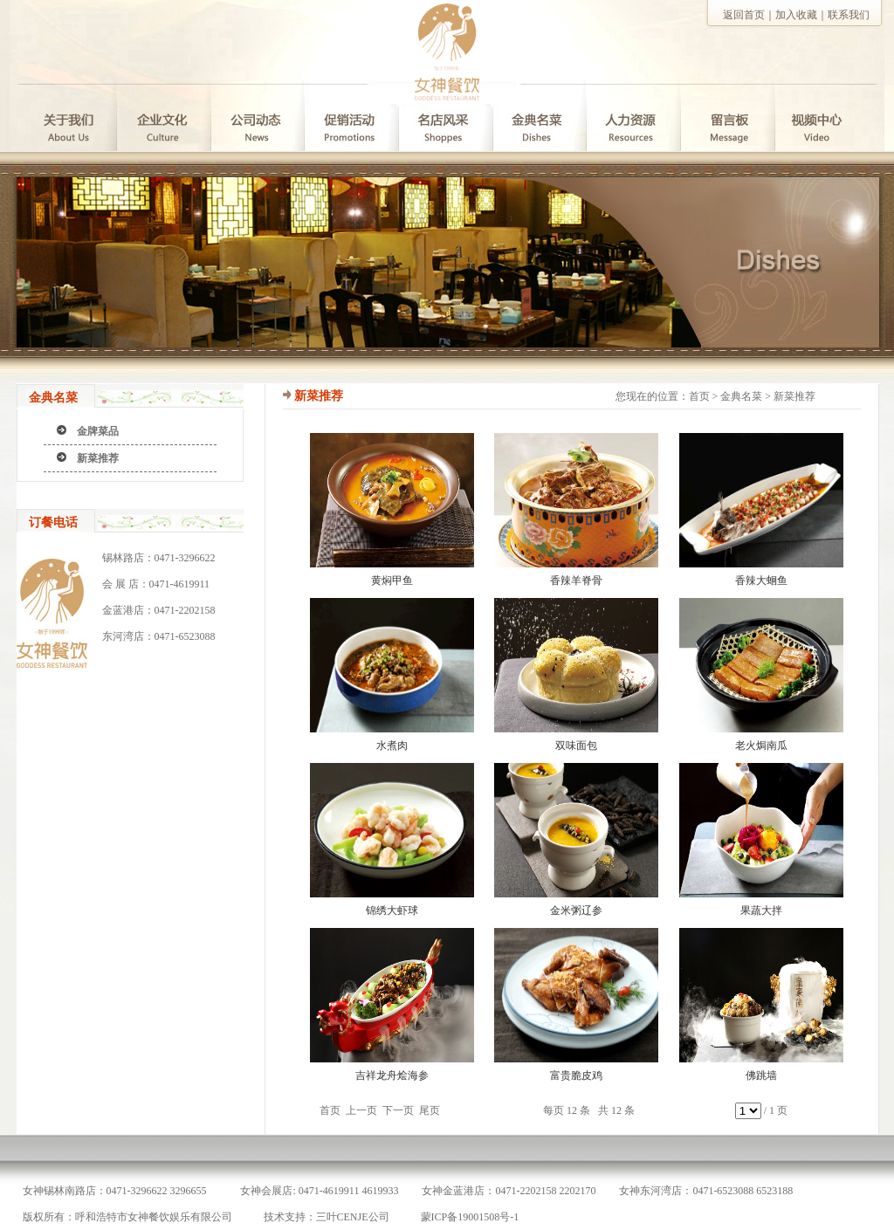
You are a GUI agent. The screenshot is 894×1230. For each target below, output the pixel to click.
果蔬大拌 (761, 910)
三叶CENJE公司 (352, 1217)
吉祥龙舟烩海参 (392, 1075)
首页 (699, 396)
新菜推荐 (98, 458)
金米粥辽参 (576, 910)
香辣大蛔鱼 (761, 580)
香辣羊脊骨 (576, 580)
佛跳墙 (761, 1075)
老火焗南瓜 (761, 745)
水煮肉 (392, 745)
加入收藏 (796, 15)
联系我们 (849, 15)
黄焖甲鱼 (392, 580)
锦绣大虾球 (392, 910)
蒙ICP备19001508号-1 (470, 1217)
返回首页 (744, 15)
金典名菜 (741, 396)
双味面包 (576, 745)
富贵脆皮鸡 (576, 1075)
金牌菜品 (98, 431)
